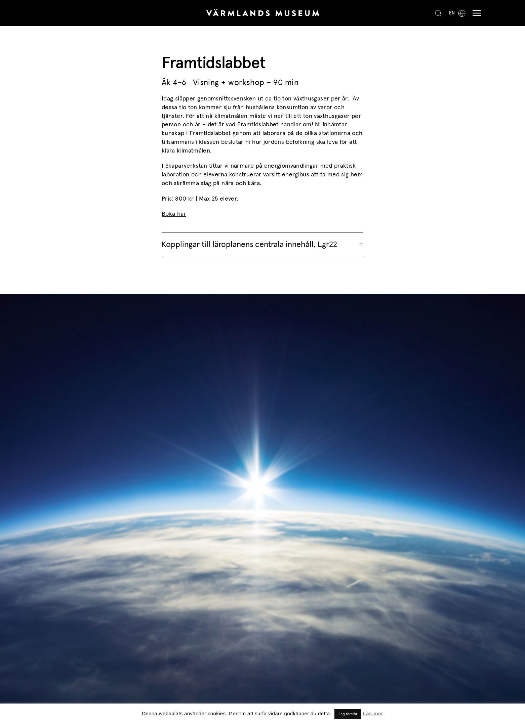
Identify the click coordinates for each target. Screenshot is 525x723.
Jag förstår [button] (347, 714)
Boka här (174, 214)
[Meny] (475, 13)
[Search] (438, 13)
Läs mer (373, 713)
